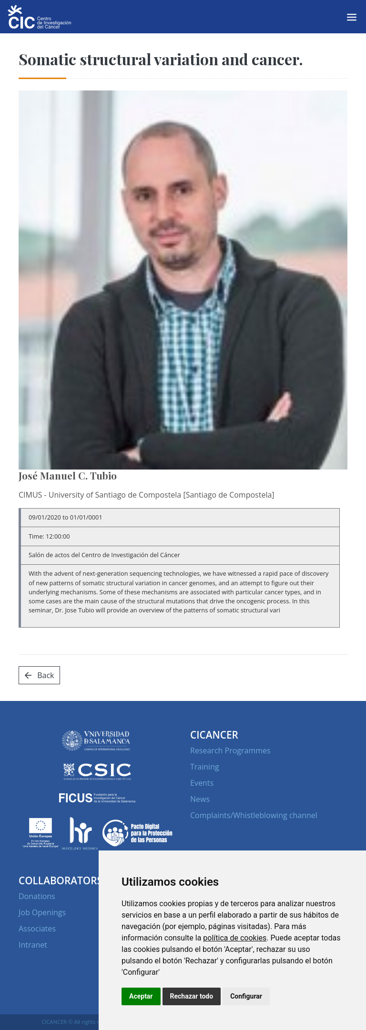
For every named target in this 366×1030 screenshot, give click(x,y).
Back (39, 675)
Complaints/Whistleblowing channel (253, 815)
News (200, 799)
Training (204, 766)
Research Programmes (230, 750)
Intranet (33, 945)
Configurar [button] (246, 996)
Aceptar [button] (141, 996)
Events (202, 783)
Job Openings (42, 912)
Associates (37, 928)
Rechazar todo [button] (192, 996)
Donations (37, 896)
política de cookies (234, 937)
